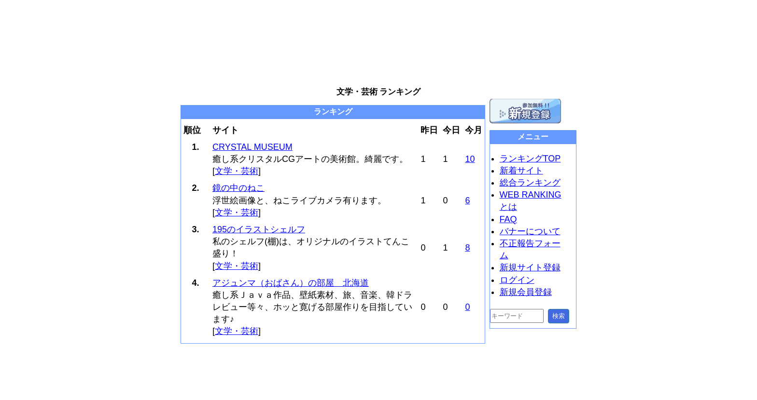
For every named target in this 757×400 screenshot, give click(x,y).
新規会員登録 (526, 292)
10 (470, 159)
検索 (558, 316)
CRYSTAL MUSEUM (252, 147)
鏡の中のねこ (238, 188)
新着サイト (521, 170)
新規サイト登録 (530, 267)
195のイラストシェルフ (258, 229)
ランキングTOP (530, 158)
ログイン (517, 280)
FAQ (508, 219)
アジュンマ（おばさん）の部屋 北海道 (290, 283)
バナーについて (530, 231)
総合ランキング (530, 182)
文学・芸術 (236, 171)
